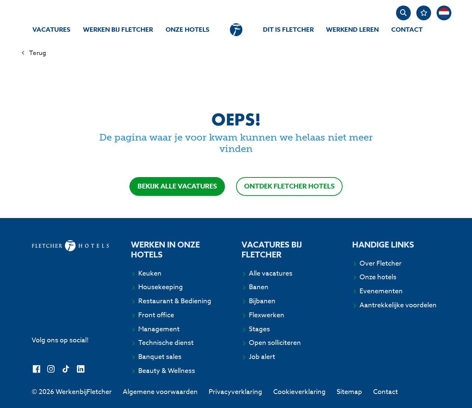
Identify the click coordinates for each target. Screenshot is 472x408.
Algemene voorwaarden (160, 392)
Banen (258, 287)
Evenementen (381, 291)
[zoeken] (403, 13)
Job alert (262, 357)
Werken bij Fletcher (118, 29)
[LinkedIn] (80, 369)
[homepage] (236, 29)
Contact (407, 29)
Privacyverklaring (235, 392)
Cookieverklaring (299, 392)
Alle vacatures (270, 274)
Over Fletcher (381, 264)
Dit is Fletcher (288, 29)
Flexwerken (266, 315)
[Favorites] (423, 13)
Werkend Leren (352, 29)
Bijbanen (262, 301)
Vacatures (51, 29)
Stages (259, 329)
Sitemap (349, 392)
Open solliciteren (275, 343)
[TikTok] (65, 369)
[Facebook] (36, 369)
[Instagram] (51, 369)
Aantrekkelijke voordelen (398, 305)
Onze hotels (187, 29)
